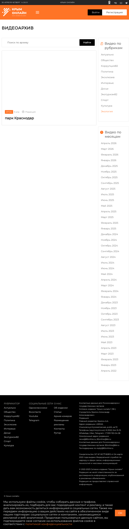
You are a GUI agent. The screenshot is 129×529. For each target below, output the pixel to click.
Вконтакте (35, 412)
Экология (107, 111)
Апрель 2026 (109, 143)
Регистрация (114, 12)
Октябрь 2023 (109, 313)
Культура (106, 105)
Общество (107, 60)
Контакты (59, 428)
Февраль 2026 (109, 154)
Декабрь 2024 (109, 234)
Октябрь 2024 (109, 245)
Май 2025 (106, 205)
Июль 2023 (107, 330)
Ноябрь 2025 (109, 171)
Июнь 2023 (107, 336)
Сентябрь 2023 (110, 319)
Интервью (107, 82)
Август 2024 (108, 256)
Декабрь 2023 (109, 302)
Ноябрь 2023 (109, 308)
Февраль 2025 (109, 222)
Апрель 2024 (109, 279)
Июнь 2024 (107, 268)
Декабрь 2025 (109, 165)
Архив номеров (63, 416)
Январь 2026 (108, 160)
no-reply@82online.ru (103, 448)
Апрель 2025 (108, 211)
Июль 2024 (107, 262)
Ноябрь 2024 (109, 239)
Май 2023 (106, 342)
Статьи (57, 412)
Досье (105, 88)
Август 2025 (108, 188)
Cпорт (105, 100)
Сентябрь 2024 (110, 251)
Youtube (33, 416)
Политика (107, 71)
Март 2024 (107, 285)
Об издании (61, 407)
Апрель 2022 (108, 370)
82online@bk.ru (104, 439)
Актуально (107, 54)
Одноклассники (38, 407)
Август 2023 (108, 325)
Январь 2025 (108, 228)
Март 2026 (107, 148)
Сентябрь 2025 (110, 183)
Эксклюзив (108, 77)
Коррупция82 (109, 65)
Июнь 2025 (107, 200)
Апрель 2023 (108, 347)
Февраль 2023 (109, 359)
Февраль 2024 (109, 291)
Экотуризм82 (109, 94)
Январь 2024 (108, 296)
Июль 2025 (107, 194)
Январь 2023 (108, 365)
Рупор (57, 432)
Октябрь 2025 (109, 177)
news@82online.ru (87, 439)
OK (120, 513)
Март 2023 (107, 353)
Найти (87, 42)
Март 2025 (107, 217)
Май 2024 (107, 274)
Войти (96, 12)
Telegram (34, 420)
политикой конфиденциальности (48, 524)
